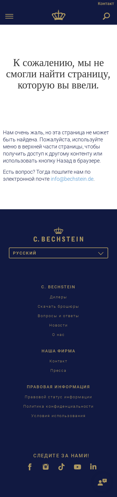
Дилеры (58, 297)
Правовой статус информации (58, 397)
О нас (58, 334)
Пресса (58, 370)
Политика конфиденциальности (58, 406)
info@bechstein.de (72, 179)
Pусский (60, 254)
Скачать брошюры (58, 306)
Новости (58, 325)
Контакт (106, 3)
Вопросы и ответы (58, 316)
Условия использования (58, 416)
